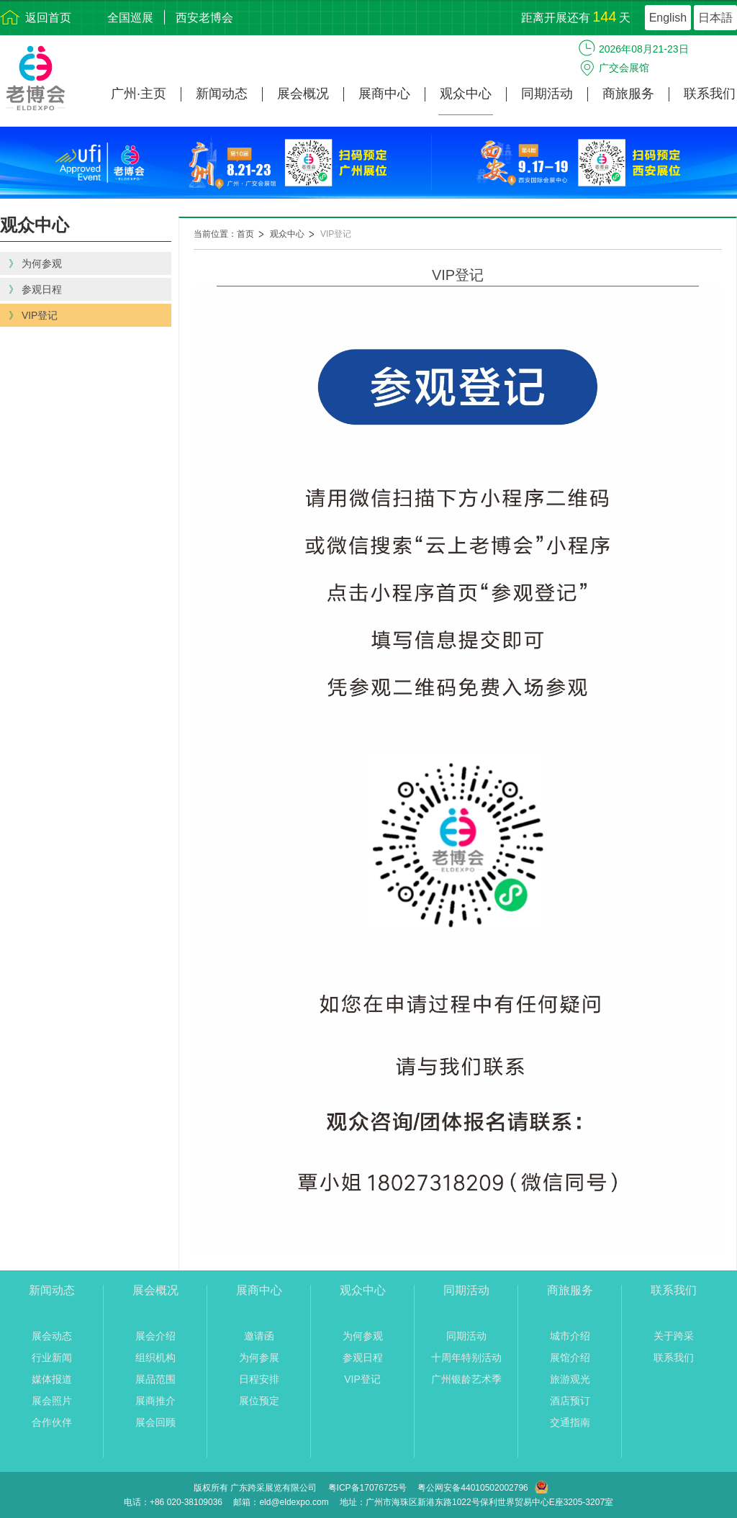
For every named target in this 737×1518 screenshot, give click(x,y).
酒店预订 (570, 1400)
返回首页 (48, 18)
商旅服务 (628, 94)
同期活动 (547, 94)
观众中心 (466, 94)
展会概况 (303, 94)
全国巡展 (130, 18)
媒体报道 (52, 1379)
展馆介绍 (570, 1357)
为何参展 (259, 1357)
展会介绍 (155, 1336)
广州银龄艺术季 (466, 1379)
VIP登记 (335, 234)
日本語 (715, 18)
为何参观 (363, 1336)
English (668, 18)
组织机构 (155, 1357)
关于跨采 (674, 1336)
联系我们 (710, 94)
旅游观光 (570, 1379)
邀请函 (259, 1336)
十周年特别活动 (466, 1357)
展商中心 (384, 94)
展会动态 (52, 1336)
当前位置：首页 (224, 234)
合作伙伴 (52, 1422)
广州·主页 (138, 94)
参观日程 (363, 1357)
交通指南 (570, 1422)
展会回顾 (155, 1422)
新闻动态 (222, 94)
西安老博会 (204, 18)
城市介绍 (570, 1336)
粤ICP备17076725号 (367, 1488)
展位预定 (259, 1400)
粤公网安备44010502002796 (472, 1488)
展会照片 (52, 1400)
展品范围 (155, 1379)
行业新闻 (52, 1357)
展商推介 (155, 1400)
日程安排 (259, 1379)
